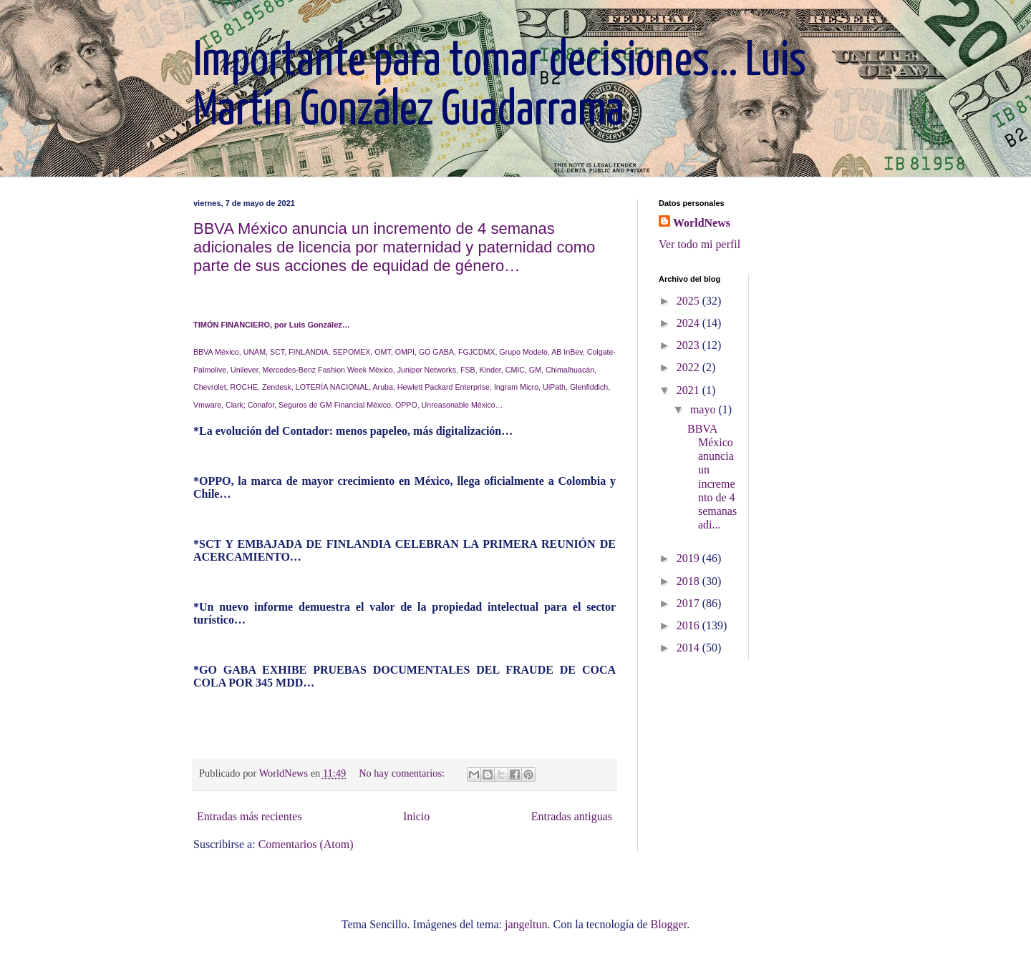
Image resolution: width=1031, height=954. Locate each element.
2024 (689, 323)
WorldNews (701, 223)
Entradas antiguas (571, 816)
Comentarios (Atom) (306, 844)
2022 (689, 367)
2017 (689, 603)
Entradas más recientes (249, 816)
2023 (689, 345)
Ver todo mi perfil (699, 244)
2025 (689, 301)
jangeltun (526, 924)
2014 (689, 647)
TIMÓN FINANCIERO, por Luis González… (271, 324)
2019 (689, 558)
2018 (689, 581)
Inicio (416, 816)
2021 (689, 390)
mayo (704, 409)
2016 (689, 625)
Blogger (668, 924)
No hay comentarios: (403, 773)
